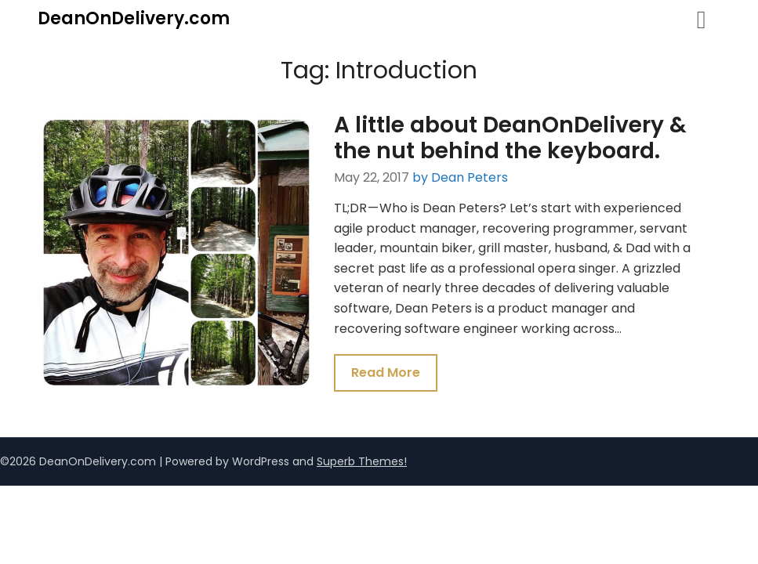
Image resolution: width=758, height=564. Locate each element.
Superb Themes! (362, 461)
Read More (385, 372)
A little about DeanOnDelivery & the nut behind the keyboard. (510, 138)
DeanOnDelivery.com (134, 18)
